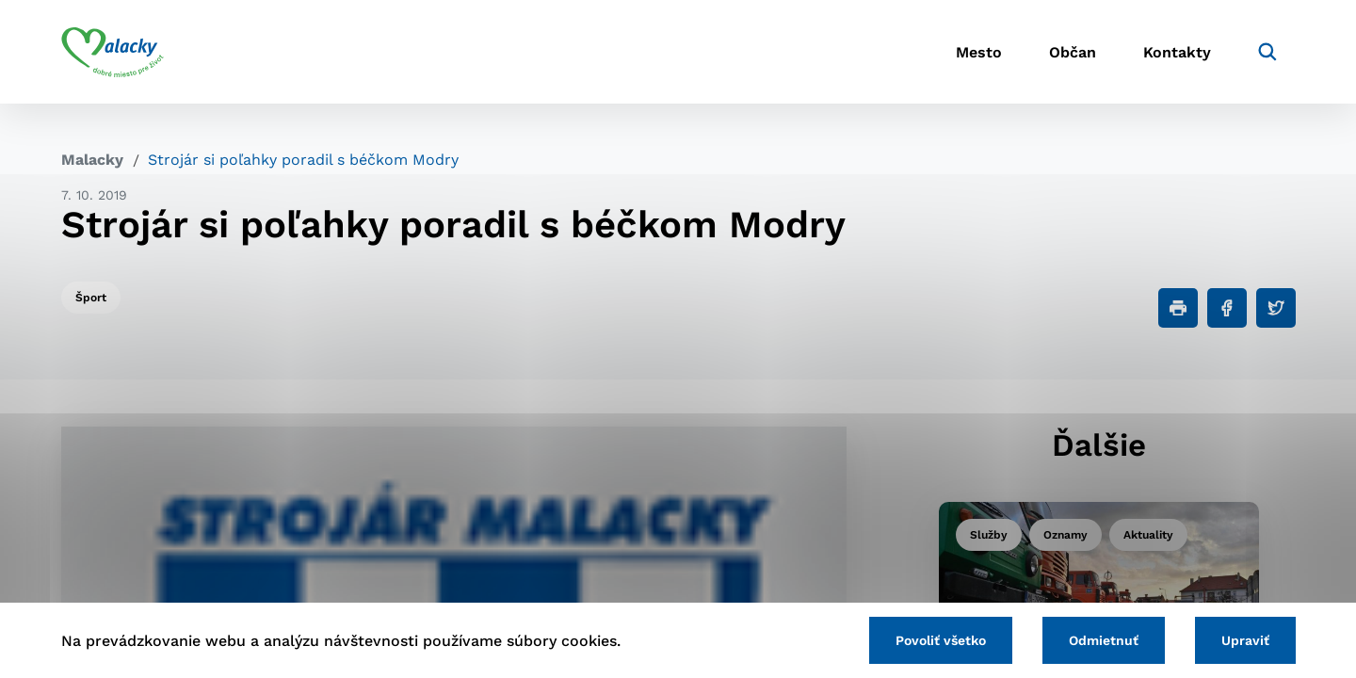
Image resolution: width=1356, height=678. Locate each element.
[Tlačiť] (1178, 308)
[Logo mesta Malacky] (112, 51)
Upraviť (1245, 640)
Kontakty (1177, 52)
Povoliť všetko (941, 640)
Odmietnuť (1103, 640)
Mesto (979, 52)
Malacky (92, 160)
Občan (1072, 52)
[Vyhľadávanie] (1267, 51)
